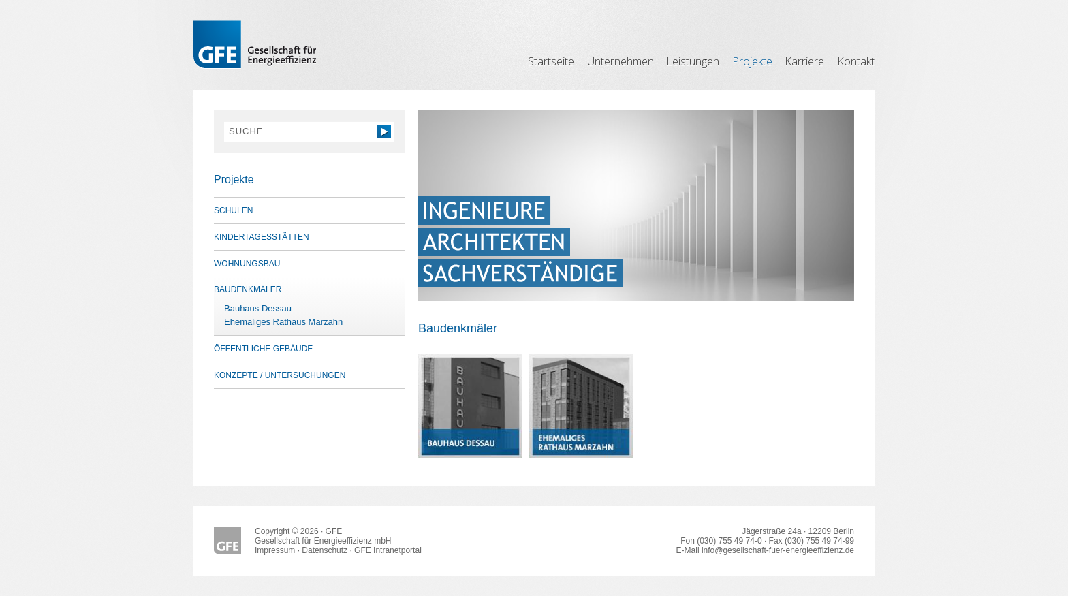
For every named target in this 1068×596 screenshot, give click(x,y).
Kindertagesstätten (261, 237)
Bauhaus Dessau (258, 308)
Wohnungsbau (247, 263)
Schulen (233, 210)
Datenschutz (324, 550)
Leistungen (692, 61)
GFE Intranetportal (388, 550)
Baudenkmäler (247, 289)
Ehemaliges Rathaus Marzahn (283, 322)
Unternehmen (620, 61)
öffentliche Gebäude (263, 349)
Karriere (804, 61)
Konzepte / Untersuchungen (279, 375)
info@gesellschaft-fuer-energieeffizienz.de (778, 550)
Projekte (752, 61)
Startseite (551, 61)
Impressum (275, 550)
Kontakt (856, 61)
